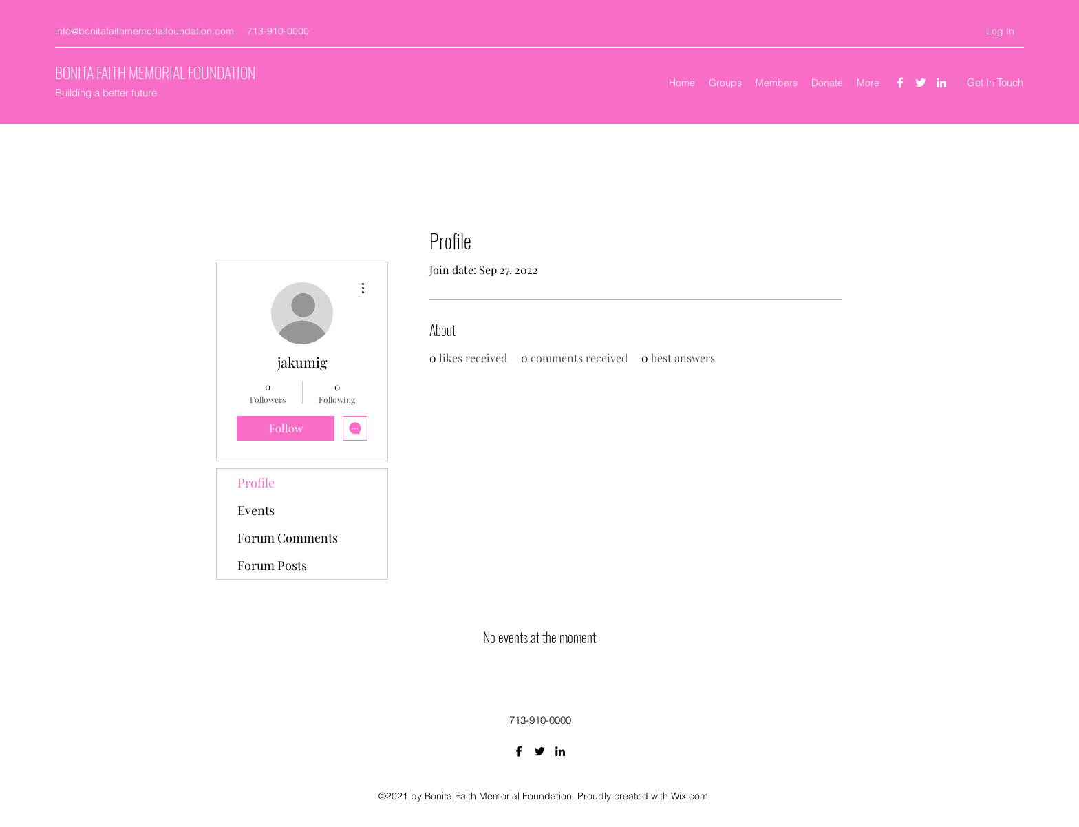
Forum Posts (272, 565)
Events (256, 510)
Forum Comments (287, 538)
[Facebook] (900, 83)
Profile (256, 482)
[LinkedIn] (941, 83)
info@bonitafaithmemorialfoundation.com (144, 31)
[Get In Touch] (995, 83)
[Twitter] (921, 83)
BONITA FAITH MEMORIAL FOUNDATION (155, 72)
